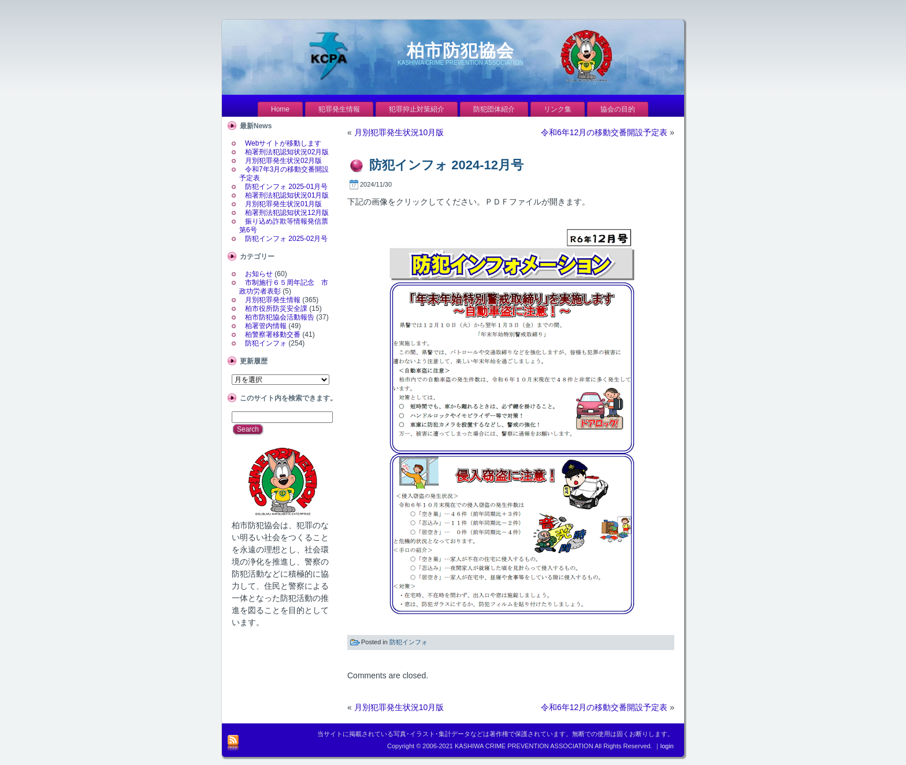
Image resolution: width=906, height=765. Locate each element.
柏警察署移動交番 (272, 334)
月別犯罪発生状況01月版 (283, 204)
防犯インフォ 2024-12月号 (446, 165)
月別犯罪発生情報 (272, 300)
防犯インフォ (266, 343)
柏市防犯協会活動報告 (279, 317)
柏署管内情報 (266, 326)
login (667, 745)
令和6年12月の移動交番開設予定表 (604, 132)
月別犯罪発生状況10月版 (399, 132)
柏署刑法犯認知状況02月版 (287, 152)
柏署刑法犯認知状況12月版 (287, 213)
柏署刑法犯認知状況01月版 (287, 195)
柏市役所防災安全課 (276, 308)
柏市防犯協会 (460, 50)
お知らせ (259, 274)
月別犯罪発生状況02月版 (283, 161)
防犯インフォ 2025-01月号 (286, 187)
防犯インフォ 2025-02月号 (286, 239)
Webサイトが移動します (283, 143)
